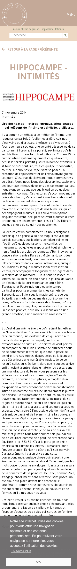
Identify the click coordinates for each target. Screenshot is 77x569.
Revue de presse (30, 29)
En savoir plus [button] (21, 551)
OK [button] (38, 561)
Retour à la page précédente (30, 50)
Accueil (17, 29)
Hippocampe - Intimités (52, 29)
